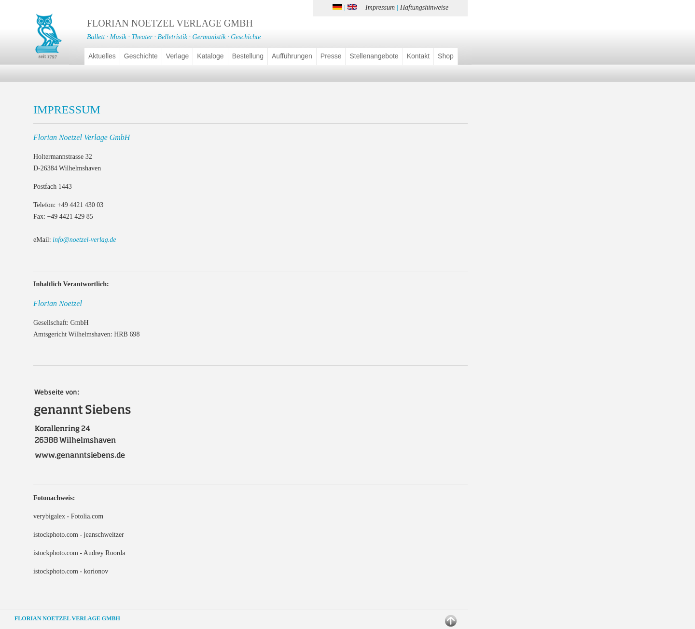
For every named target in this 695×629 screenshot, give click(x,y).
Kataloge (210, 56)
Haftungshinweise (424, 7)
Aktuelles (102, 56)
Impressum (380, 7)
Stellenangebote (373, 56)
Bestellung (248, 56)
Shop (446, 56)
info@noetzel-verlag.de (84, 239)
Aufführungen (292, 56)
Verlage (177, 56)
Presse (331, 56)
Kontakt (418, 56)
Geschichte (141, 56)
